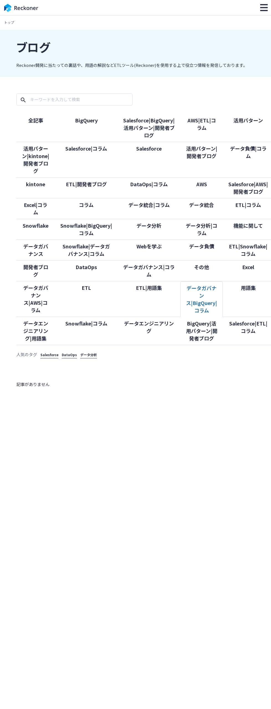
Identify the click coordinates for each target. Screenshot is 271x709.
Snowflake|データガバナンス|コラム (86, 250)
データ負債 (201, 246)
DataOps (86, 267)
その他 (201, 267)
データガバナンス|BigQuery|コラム (201, 299)
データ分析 (148, 225)
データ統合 (201, 204)
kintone (35, 184)
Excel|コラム (35, 208)
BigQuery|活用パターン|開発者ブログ (201, 331)
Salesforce (149, 148)
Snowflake (35, 225)
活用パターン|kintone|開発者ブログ (35, 159)
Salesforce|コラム (86, 148)
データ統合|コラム (149, 204)
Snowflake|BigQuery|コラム (86, 229)
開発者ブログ (35, 270)
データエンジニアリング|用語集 (35, 331)
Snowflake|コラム (86, 323)
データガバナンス (35, 250)
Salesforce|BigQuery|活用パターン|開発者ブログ (149, 128)
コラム (86, 204)
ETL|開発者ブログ (86, 184)
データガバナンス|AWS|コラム (35, 299)
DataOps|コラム (149, 184)
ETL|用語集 (149, 287)
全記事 (35, 120)
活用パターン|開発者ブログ (201, 152)
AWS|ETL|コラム (201, 124)
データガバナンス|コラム (149, 270)
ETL (86, 287)
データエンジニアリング (149, 327)
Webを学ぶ (149, 246)
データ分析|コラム (201, 229)
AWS (201, 184)
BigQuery (86, 120)
